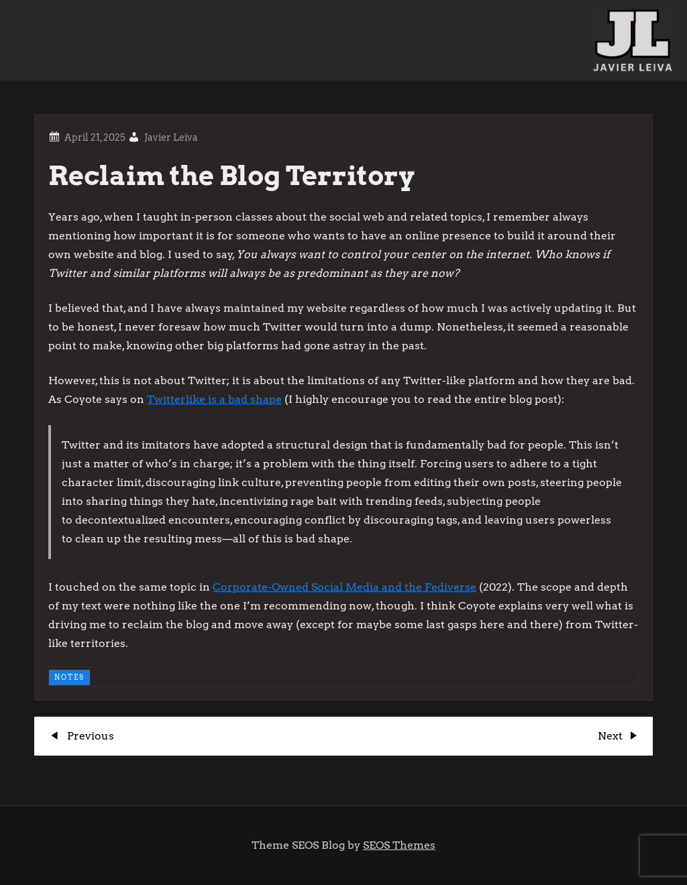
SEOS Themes (399, 845)
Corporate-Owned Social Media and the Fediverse (344, 587)
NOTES (69, 677)
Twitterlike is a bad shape (214, 399)
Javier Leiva (171, 137)
